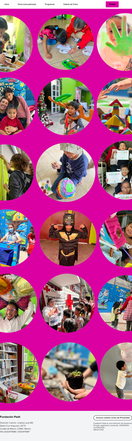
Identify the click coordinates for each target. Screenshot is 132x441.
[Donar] (112, 4)
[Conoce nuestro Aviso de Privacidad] (112, 417)
